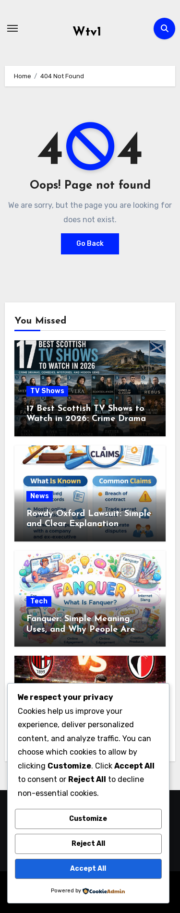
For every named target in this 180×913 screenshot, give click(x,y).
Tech (39, 601)
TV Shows (47, 391)
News (39, 496)
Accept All (88, 869)
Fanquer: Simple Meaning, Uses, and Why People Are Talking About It (80, 629)
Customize (88, 819)
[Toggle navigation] (12, 28)
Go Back (90, 244)
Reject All (88, 844)
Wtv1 (86, 32)
